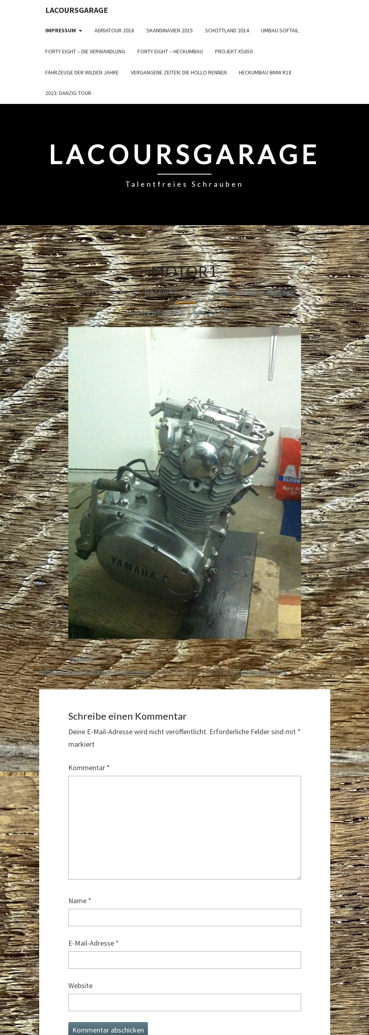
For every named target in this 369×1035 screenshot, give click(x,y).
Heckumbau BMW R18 (265, 72)
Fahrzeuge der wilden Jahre (82, 72)
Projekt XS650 (234, 51)
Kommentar (89, 767)
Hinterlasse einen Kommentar (95, 671)
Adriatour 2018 (114, 30)
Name (79, 900)
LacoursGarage (76, 10)
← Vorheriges (155, 313)
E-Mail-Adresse (93, 943)
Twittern (81, 659)
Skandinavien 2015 (169, 30)
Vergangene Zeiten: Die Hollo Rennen (179, 72)
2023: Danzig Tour (68, 93)
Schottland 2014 (227, 30)
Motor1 (281, 291)
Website (80, 985)
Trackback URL (260, 671)
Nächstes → (218, 313)
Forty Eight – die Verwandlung (85, 51)
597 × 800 (237, 291)
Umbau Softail (280, 30)
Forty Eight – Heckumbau (170, 51)
